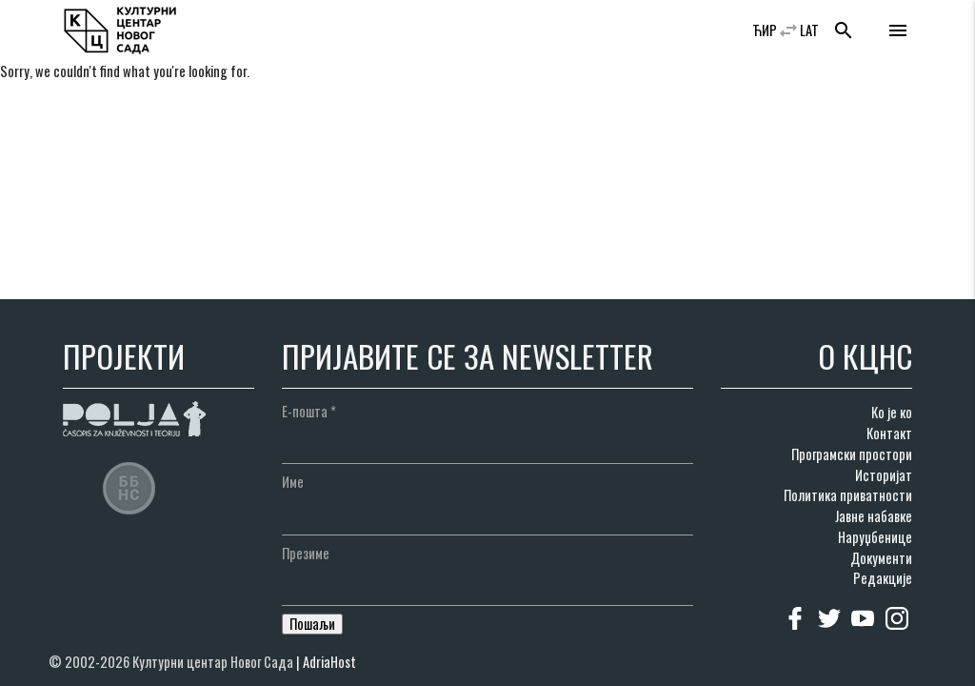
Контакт (889, 433)
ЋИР (764, 30)
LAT (809, 30)
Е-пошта (309, 411)
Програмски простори (851, 454)
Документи (881, 558)
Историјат (883, 475)
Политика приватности (848, 495)
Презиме (305, 553)
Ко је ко (891, 412)
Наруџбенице (875, 537)
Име (293, 482)
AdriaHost (329, 662)
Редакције (882, 578)
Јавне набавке (873, 516)
